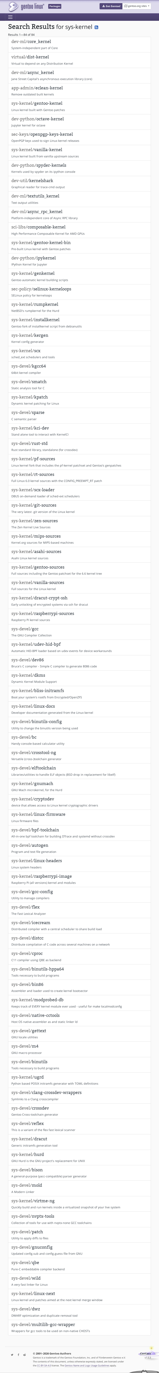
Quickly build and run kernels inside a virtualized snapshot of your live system (79, 1203)
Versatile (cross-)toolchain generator (79, 755)
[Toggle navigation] (10, 17)
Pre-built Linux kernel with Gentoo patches (79, 245)
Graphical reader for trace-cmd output (79, 183)
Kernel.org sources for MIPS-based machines (79, 539)
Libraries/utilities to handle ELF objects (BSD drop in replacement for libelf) (79, 771)
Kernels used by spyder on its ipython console (79, 168)
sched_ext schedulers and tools (79, 353)
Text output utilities (79, 199)
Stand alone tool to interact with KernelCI (79, 431)
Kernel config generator (79, 338)
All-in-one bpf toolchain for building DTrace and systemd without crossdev (79, 832)
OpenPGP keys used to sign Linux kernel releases (79, 137)
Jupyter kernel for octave (79, 121)
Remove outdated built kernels (79, 90)
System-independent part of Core (79, 44)
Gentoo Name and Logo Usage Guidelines (87, 1365)
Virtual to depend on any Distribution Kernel (79, 59)
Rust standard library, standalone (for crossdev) (79, 446)
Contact (145, 1353)
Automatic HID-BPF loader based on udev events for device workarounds (79, 647)
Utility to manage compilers (79, 894)
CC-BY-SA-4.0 (44, 1365)
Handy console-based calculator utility (79, 740)
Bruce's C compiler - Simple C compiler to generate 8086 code (79, 662)
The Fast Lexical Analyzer (79, 910)
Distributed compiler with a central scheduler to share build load (79, 925)
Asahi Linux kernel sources (79, 554)
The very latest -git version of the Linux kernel (79, 508)
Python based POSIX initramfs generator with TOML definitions (79, 1080)
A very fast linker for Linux (79, 1281)
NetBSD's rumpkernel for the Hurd (79, 307)
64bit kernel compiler (79, 369)
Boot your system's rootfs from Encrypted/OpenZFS (79, 693)
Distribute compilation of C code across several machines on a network (79, 941)
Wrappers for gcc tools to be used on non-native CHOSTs (79, 1327)
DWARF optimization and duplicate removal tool (79, 1311)
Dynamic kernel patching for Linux (79, 400)
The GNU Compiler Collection (79, 631)
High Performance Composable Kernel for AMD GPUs (79, 230)
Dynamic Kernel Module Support (79, 678)
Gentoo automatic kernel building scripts (79, 276)
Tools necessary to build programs (79, 972)
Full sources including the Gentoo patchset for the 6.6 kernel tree (79, 570)
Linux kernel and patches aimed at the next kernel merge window (79, 1296)
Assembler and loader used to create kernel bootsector (79, 987)
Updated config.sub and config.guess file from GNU (79, 1250)
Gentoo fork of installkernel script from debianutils (79, 322)
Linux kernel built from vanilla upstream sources (79, 152)
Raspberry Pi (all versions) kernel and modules (79, 879)
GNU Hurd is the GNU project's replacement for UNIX (79, 1157)
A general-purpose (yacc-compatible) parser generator (79, 1172)
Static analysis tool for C (79, 384)
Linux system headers (79, 863)
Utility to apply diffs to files (79, 1234)
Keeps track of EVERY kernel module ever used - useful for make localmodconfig (79, 1002)
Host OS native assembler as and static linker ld (79, 1018)
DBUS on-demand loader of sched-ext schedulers (79, 492)
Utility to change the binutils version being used (79, 724)
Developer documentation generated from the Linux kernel (79, 709)
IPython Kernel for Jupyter (79, 261)
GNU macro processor (79, 1049)
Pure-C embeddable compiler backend (79, 1265)
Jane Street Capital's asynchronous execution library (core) (79, 75)
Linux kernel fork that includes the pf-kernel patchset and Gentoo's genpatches (79, 461)
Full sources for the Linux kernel (79, 585)
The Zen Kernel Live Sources (79, 523)
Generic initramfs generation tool (79, 1141)
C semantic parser (79, 415)
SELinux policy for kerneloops (79, 291)
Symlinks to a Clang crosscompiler (79, 1095)
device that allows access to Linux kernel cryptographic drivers (79, 801)
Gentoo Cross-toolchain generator (79, 1111)
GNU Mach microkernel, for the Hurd (79, 786)
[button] (111, 6)
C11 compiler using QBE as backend (79, 956)
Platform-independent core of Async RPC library (79, 214)
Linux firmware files (79, 817)
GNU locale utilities (79, 1033)
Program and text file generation (79, 848)
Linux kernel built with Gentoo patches (79, 106)
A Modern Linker (79, 1188)
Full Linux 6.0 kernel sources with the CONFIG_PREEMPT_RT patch (79, 477)
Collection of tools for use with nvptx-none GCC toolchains (79, 1219)
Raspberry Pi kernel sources (79, 616)
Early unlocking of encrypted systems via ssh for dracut (79, 600)
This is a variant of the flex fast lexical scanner (79, 1126)
